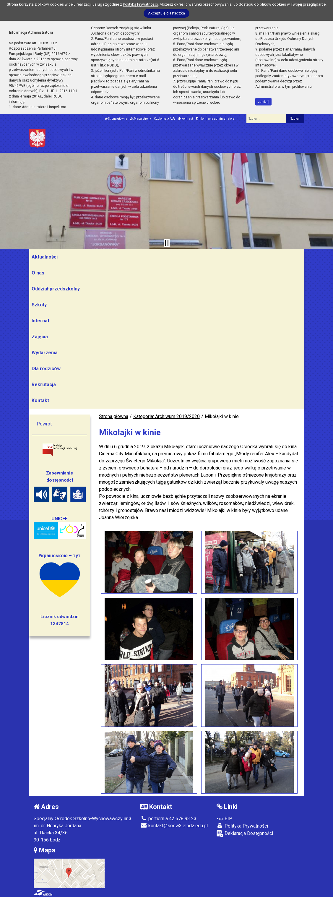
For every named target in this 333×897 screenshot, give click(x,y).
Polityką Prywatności (140, 4)
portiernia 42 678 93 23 (168, 818)
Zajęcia (40, 336)
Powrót (44, 424)
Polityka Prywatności (242, 826)
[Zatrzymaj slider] (166, 243)
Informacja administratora (215, 118)
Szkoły (39, 305)
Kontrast (185, 118)
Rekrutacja (44, 384)
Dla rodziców (46, 368)
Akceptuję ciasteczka (166, 13)
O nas (38, 273)
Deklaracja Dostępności (245, 833)
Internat (40, 321)
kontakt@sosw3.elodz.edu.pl (174, 825)
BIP (224, 818)
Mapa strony (140, 118)
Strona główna (116, 118)
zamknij (263, 101)
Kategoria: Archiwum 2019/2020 (166, 416)
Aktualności (45, 257)
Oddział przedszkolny (56, 289)
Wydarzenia (45, 352)
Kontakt (40, 400)
